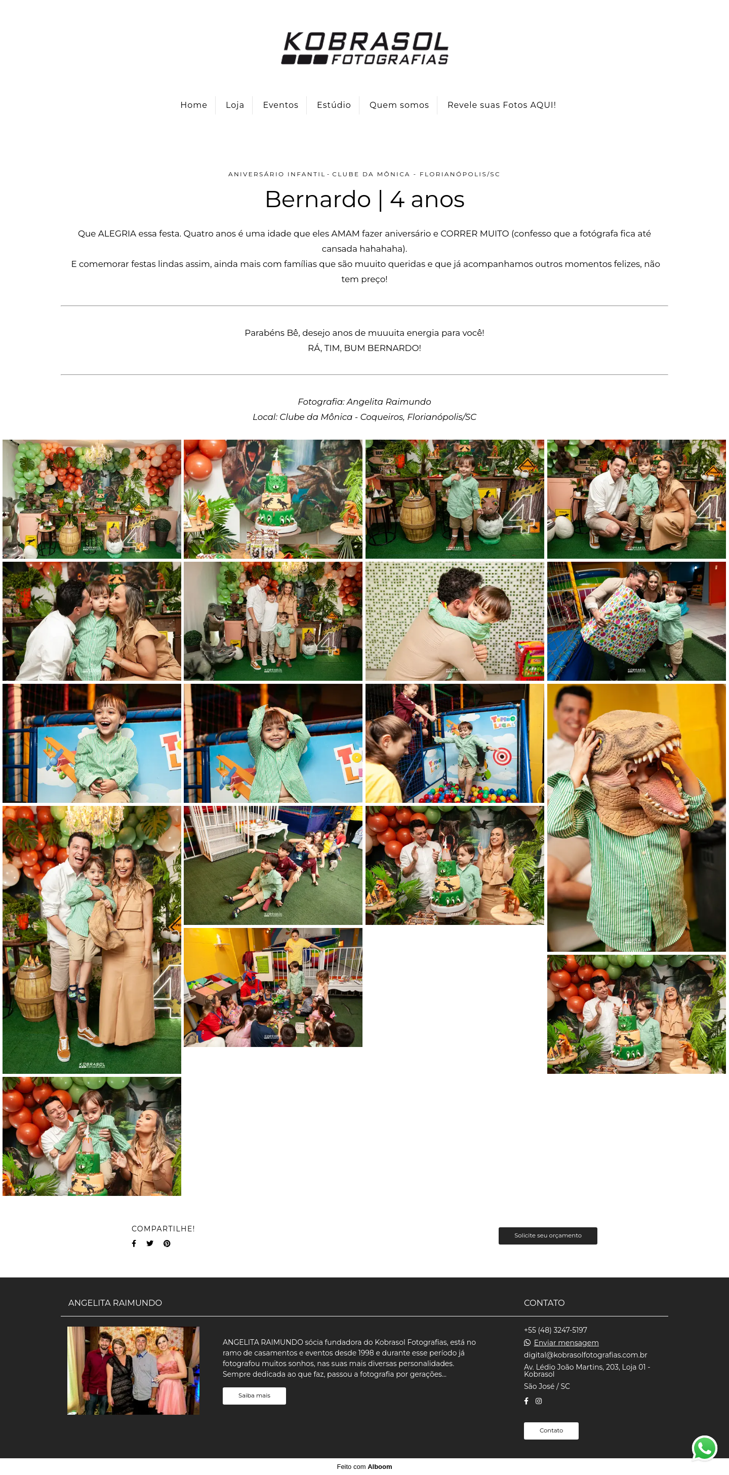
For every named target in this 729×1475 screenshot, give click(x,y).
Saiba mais (254, 1395)
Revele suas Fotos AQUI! (502, 105)
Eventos (280, 105)
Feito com (364, 1466)
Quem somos (399, 105)
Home (194, 105)
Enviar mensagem (566, 1342)
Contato (551, 1430)
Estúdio (334, 105)
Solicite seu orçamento (548, 1235)
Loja (235, 105)
